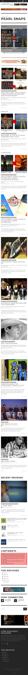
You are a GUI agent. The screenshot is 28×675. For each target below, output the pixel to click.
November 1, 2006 (14, 425)
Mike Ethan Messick (7, 267)
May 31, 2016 (13, 99)
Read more (3, 149)
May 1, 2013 (13, 307)
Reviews (7, 382)
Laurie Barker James (8, 387)
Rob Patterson (6, 462)
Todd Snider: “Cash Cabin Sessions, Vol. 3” (15, 533)
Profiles (8, 301)
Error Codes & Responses (19, 563)
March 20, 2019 (18, 541)
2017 (5, 580)
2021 (5, 573)
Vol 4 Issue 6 (12, 341)
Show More (6, 581)
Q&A (7, 341)
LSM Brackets (9, 90)
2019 (5, 576)
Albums (3, 382)
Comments (24, 107)
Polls (15, 90)
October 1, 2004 (13, 462)
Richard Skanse (6, 425)
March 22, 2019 (20, 535)
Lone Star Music (6, 99)
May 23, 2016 (13, 226)
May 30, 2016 (13, 141)
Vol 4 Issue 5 (13, 382)
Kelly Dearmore (6, 307)
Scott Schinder (11, 541)
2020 (5, 574)
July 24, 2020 (13, 507)
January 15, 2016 (16, 267)
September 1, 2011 (17, 387)
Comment (24, 470)
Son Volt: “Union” (12, 525)
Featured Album (9, 503)
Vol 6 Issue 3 (14, 301)
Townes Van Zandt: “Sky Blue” (16, 539)
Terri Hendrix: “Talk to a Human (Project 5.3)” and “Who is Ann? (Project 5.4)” (17, 519)
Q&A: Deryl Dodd (8, 461)
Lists (15, 260)
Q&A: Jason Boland (9, 424)
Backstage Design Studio (14, 670)
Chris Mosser (6, 348)
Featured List (4, 260)
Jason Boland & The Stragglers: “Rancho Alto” (12, 384)
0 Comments (24, 191)
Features (3, 90)
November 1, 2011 (13, 348)
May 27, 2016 (13, 183)
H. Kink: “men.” (7, 505)
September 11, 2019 (19, 521)
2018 (5, 578)
